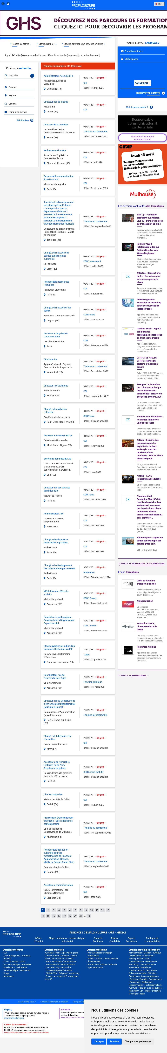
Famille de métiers (15, 111)
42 (88, 915)
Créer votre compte (150, 93)
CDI (5, 952)
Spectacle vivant (95, 967)
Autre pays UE (60, 976)
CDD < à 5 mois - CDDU (14, 961)
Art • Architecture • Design (100, 952)
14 (42, 915)
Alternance (9, 976)
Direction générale (138, 979)
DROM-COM (51, 973)
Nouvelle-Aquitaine (66, 964)
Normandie (51, 964)
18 (64, 915)
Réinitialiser (25, 120)
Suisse (49, 976)
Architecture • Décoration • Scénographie (141, 957)
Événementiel (94, 961)
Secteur (10, 103)
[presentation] (140, 70)
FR (158, 4)
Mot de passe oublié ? (139, 107)
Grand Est (68, 958)
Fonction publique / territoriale (17, 964)
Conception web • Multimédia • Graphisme (142, 966)
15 (48, 915)
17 (59, 915)
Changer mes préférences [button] (138, 1041)
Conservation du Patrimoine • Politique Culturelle (143, 972)
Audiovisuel (93, 955)
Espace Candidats (114, 940)
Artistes (147, 958)
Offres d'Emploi (38, 940)
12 (102, 910)
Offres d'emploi (47, 43)
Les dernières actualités (141, 206)
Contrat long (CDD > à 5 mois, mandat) (17, 957)
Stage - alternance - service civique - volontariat (67, 940)
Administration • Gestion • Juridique (145, 952)
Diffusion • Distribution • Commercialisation (144, 975)
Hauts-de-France (54, 961)
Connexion (142, 83)
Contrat (10, 87)
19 (70, 915)
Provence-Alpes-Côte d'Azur (59, 970)
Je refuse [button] (114, 1041)
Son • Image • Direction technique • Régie (144, 992)
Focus (128, 572)
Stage (6, 973)
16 (53, 915)
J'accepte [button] (99, 1041)
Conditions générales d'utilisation (54, 1001)
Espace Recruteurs (131, 940)
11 (97, 910)
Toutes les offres (21, 43)
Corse (60, 958)
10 (91, 910)
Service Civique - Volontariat (17, 970)
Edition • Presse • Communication (103, 958)
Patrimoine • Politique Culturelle (102, 964)
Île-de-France (69, 961)
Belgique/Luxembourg (69, 973)
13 (108, 910)
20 (75, 915)
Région (10, 95)
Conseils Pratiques (98, 940)
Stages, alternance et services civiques (84, 43)
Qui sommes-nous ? (27, 1001)
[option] (142, 622)
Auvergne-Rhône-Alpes (56, 952)
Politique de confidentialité (152, 940)
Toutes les (141, 564)
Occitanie (50, 967)
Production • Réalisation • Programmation (141, 983)
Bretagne (65, 955)
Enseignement (155, 979)
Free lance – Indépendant (15, 967)
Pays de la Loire (63, 967)
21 (80, 915)
